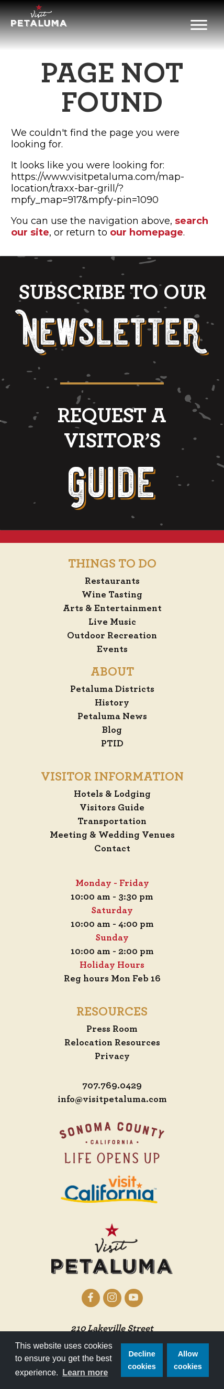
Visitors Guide (112, 808)
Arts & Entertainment (112, 608)
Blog (112, 730)
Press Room (112, 1029)
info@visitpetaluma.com (112, 1099)
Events (112, 649)
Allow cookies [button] (188, 1360)
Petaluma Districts (112, 689)
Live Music (112, 622)
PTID (112, 744)
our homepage (146, 232)
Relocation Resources (112, 1043)
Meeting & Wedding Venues (112, 835)
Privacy (112, 1056)
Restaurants (112, 581)
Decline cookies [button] (142, 1360)
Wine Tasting (112, 595)
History (112, 703)
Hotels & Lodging (112, 794)
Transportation (112, 821)
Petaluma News (112, 716)
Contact (112, 848)
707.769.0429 (112, 1086)
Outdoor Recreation (112, 635)
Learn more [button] (85, 1372)
